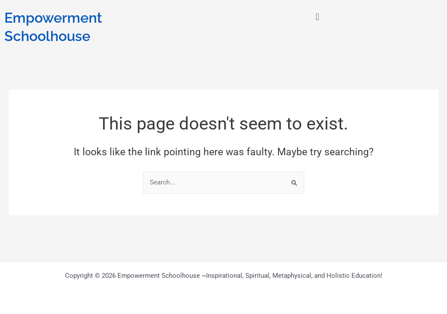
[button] (317, 17)
